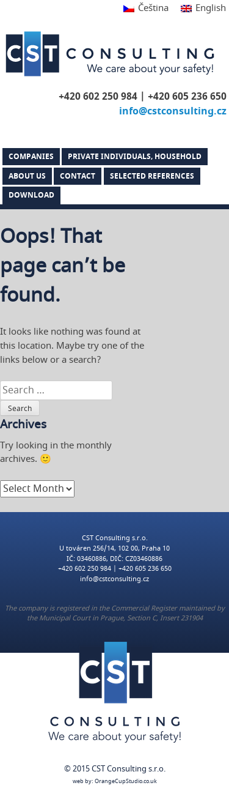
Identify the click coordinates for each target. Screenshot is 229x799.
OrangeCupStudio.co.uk (126, 782)
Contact (77, 176)
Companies (31, 156)
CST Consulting (109, 54)
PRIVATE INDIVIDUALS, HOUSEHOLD (135, 156)
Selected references (152, 176)
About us (27, 176)
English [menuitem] (210, 8)
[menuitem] (146, 9)
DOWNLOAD (31, 195)
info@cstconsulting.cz (173, 111)
